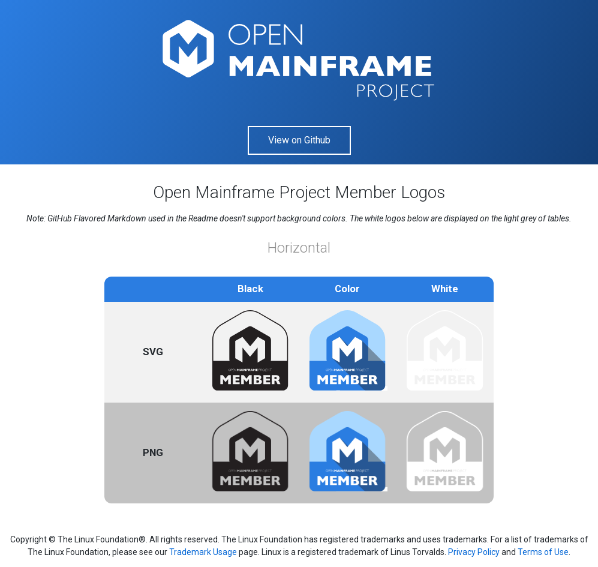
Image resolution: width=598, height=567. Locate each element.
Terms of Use (543, 552)
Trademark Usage (203, 552)
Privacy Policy (474, 552)
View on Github (299, 140)
